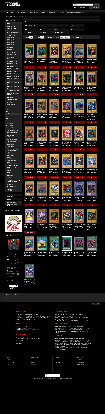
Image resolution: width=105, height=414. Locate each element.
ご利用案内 (80, 359)
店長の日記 (10, 280)
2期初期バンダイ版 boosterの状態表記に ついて (13, 204)
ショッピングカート (11, 362)
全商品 (8, 23)
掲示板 (56, 364)
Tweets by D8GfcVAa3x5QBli (12, 210)
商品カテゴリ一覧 (34, 357)
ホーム (8, 357)
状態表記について (11, 199)
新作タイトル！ (34, 362)
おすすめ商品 (33, 364)
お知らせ (56, 359)
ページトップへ (96, 303)
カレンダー (80, 357)
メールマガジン (58, 362)
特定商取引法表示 (81, 362)
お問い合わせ (81, 364)
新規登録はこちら (83, 7)
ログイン (75, 7)
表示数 (27, 37)
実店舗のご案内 (10, 196)
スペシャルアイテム (35, 359)
